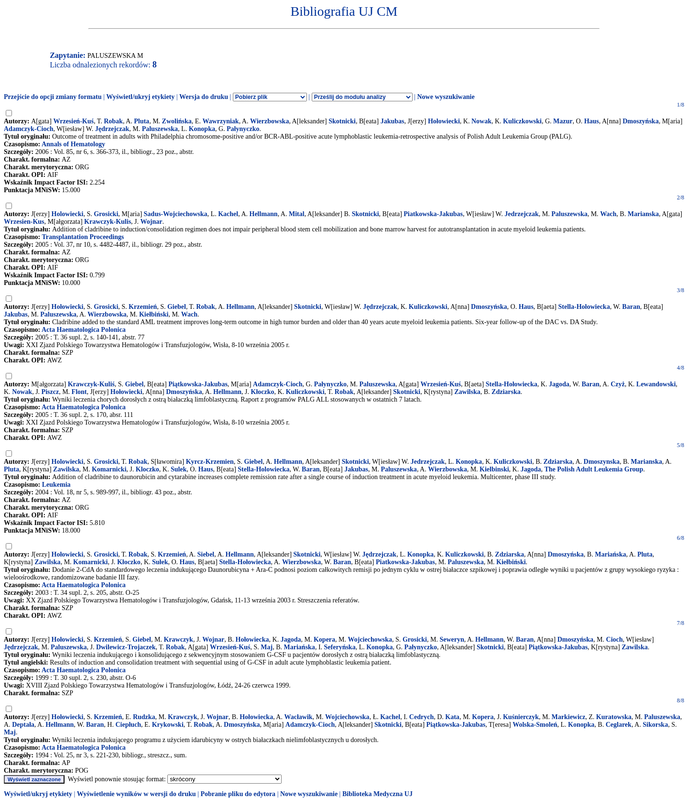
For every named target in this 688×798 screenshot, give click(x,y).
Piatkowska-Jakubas (433, 214)
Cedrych (421, 717)
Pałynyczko (243, 128)
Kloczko (147, 469)
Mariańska (610, 554)
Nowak (481, 121)
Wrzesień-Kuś (73, 121)
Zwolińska (177, 121)
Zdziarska (506, 391)
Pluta (141, 121)
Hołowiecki (444, 121)
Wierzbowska (269, 121)
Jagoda (559, 384)
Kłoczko (262, 391)
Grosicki (106, 214)
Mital (297, 214)
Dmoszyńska (640, 121)
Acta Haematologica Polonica (84, 329)
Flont (79, 391)
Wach (608, 214)
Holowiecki (68, 214)
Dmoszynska (602, 461)
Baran (631, 306)
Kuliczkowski (522, 121)
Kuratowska (614, 717)
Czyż (618, 384)
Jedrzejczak (521, 214)
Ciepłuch (128, 724)
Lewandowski (656, 384)
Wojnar (152, 221)
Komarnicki (109, 469)
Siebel (205, 554)
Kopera (324, 639)
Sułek (160, 562)
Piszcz (50, 391)
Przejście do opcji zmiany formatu (53, 96)
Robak (113, 121)
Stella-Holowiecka (263, 469)
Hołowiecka (252, 639)
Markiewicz (569, 717)
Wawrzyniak (220, 121)
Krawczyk (178, 639)
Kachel (228, 214)
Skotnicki (342, 121)
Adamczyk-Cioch (28, 128)
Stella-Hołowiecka (584, 306)
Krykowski (168, 724)
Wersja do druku (203, 96)
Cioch (614, 639)
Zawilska (467, 391)
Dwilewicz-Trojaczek (126, 647)
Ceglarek (619, 724)
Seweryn (451, 639)
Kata (452, 717)
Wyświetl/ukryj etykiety (140, 96)
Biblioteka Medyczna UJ (377, 794)
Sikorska (655, 724)
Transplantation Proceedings (83, 236)
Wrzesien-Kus (24, 221)
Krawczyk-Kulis (107, 221)
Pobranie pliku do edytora (237, 794)
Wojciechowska (370, 639)
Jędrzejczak (112, 128)
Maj (267, 647)
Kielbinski (494, 469)
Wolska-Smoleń (535, 724)
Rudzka (144, 717)
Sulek (178, 469)
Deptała (23, 724)
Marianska (643, 214)
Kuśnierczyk (521, 717)
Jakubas (392, 121)
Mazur (562, 121)
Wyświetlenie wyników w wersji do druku (136, 794)
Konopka (202, 128)
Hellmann (264, 214)
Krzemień (143, 306)
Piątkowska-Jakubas (198, 384)
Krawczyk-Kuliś (91, 384)
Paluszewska (160, 128)
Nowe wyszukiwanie (445, 96)
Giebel (176, 306)
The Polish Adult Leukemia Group (593, 469)
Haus (591, 121)
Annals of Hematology (73, 144)
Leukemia (56, 484)
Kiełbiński (153, 314)
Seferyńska (340, 647)
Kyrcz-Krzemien (210, 461)
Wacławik (298, 717)
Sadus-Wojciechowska (175, 214)
